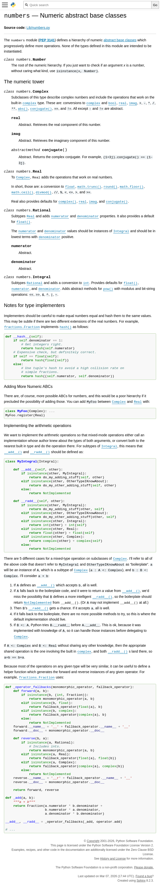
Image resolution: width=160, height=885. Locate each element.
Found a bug (144, 876)
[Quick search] (87, 5)
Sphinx (141, 880)
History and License (113, 858)
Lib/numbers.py (38, 28)
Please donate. (144, 867)
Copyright (93, 841)
